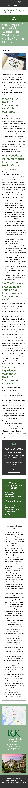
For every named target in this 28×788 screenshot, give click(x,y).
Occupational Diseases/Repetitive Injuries (13, 495)
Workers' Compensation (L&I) (14, 486)
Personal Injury (14, 501)
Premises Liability (10, 506)
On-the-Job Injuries (11, 493)
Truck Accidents (10, 511)
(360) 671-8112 (13, 5)
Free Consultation (14, 470)
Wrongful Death (10, 513)
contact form (10, 434)
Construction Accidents (12, 509)
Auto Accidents (9, 507)
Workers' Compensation (14, 437)
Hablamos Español (13, 2)
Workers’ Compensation (9, 169)
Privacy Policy (19, 780)
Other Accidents (10, 515)
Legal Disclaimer (9, 780)
